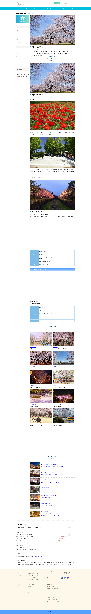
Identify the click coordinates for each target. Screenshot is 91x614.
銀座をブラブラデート (31, 586)
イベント (56, 8)
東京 (21, 536)
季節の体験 (49, 8)
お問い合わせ (19, 586)
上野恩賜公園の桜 (33, 385)
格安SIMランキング (49, 592)
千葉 (25, 536)
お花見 (25, 13)
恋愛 (63, 8)
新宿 (41, 556)
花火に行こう (18, 30)
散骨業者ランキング (49, 584)
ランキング (71, 8)
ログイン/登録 (57, 3)
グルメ (27, 8)
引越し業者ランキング (50, 586)
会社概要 (18, 584)
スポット (34, 251)
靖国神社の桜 (55, 385)
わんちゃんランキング (50, 582)
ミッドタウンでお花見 (57, 404)
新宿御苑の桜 (32, 366)
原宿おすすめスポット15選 (32, 577)
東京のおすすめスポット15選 (32, 573)
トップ (20, 8)
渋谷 (46, 575)
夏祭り (17, 33)
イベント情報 (18, 62)
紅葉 (17, 39)
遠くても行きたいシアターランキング (52, 597)
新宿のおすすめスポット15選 (32, 575)
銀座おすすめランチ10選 (31, 595)
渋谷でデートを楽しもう (31, 581)
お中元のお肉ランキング (50, 595)
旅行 (34, 8)
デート (42, 8)
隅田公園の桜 (55, 366)
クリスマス (18, 42)
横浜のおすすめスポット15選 (32, 579)
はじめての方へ (19, 581)
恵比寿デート (29, 588)
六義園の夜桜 (55, 347)
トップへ (17, 50)
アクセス (34, 264)
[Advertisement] (22, 100)
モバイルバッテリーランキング (51, 599)
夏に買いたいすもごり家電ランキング (52, 601)
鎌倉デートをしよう (31, 584)
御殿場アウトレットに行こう (32, 582)
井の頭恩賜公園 (33, 404)
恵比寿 (39, 556)
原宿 (36, 556)
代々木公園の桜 (33, 347)
